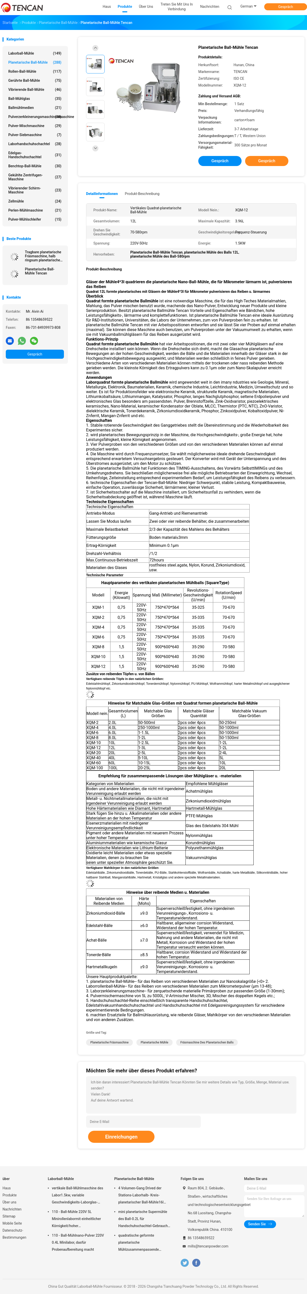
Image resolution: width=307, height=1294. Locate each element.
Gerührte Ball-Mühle (34, 80)
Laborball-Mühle (34, 53)
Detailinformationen (102, 194)
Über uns (9, 1202)
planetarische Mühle (154, 1042)
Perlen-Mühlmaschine (34, 210)
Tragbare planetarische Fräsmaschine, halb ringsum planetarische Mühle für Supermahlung (44, 256)
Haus (7, 1188)
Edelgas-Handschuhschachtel (34, 155)
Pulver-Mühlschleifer (34, 219)
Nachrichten (12, 1209)
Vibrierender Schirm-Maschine (34, 190)
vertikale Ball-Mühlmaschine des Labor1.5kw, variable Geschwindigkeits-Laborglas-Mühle (77, 1196)
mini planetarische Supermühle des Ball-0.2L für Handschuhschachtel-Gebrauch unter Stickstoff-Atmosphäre (143, 1219)
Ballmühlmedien (34, 107)
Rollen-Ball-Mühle (34, 71)
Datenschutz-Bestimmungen (14, 1233)
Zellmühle (34, 201)
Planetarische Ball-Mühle (34, 62)
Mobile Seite (12, 1223)
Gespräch (285, 7)
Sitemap (9, 1216)
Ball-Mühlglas (34, 98)
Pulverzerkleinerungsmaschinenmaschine (36, 116)
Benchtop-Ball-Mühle (34, 166)
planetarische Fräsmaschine (109, 1042)
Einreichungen (121, 1137)
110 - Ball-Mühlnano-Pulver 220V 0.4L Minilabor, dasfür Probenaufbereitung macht (78, 1242)
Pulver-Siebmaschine (34, 134)
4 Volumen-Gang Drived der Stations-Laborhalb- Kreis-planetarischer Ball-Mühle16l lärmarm (141, 1196)
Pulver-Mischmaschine (34, 125)
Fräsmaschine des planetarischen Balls (207, 1042)
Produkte (10, 1195)
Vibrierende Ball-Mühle (34, 89)
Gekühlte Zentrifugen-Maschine (34, 177)
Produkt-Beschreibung (142, 194)
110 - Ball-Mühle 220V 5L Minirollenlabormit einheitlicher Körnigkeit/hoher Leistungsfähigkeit (76, 1219)
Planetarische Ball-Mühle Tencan (40, 271)
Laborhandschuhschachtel (34, 143)
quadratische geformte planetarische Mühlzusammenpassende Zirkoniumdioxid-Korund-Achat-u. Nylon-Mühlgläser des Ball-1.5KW (143, 1243)
